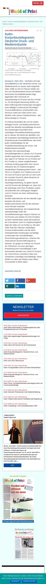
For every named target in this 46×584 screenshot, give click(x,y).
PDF (12, 465)
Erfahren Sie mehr (29, 581)
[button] (10, 280)
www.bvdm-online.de (13, 271)
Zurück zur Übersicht (14, 296)
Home (4, 21)
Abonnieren (23, 315)
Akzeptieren (15, 581)
